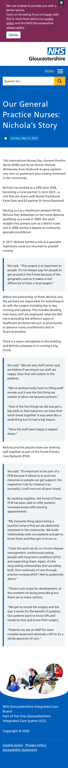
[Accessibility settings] (61, 2)
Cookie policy (13, 745)
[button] (49, 71)
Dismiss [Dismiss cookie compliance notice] (13, 35)
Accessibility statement (20, 750)
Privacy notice (35, 745)
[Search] (34, 81)
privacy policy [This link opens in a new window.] (15, 27)
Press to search (60, 81)
